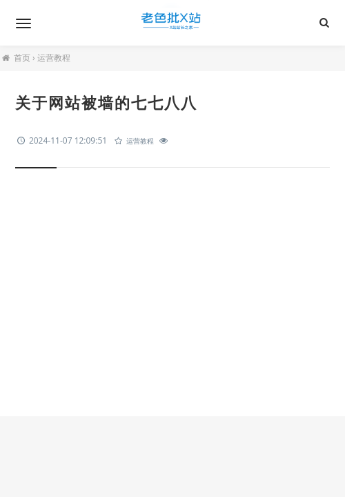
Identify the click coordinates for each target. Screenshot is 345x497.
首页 (22, 58)
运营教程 (53, 58)
